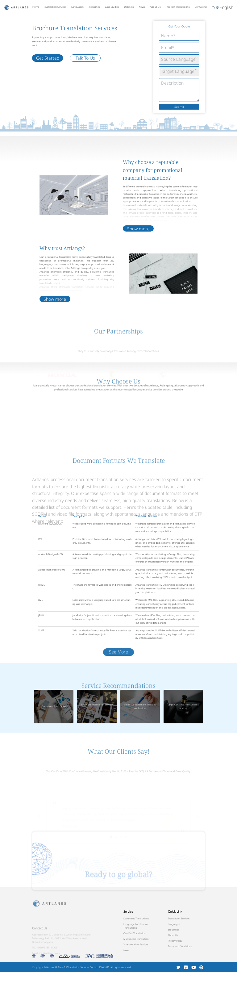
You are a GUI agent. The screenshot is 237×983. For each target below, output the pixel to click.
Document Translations (136, 918)
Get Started (47, 58)
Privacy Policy (175, 940)
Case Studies (112, 6)
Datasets (129, 6)
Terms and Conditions (180, 946)
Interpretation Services (135, 944)
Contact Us (201, 6)
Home (35, 6)
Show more (138, 238)
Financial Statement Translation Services (140, 706)
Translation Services (55, 6)
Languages (77, 6)
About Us (155, 6)
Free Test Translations (178, 6)
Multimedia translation (136, 938)
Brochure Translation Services (97, 706)
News (142, 6)
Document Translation (54, 706)
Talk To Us (85, 58)
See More (118, 677)
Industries (94, 6)
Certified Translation (134, 933)
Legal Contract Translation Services (183, 706)
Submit (179, 107)
